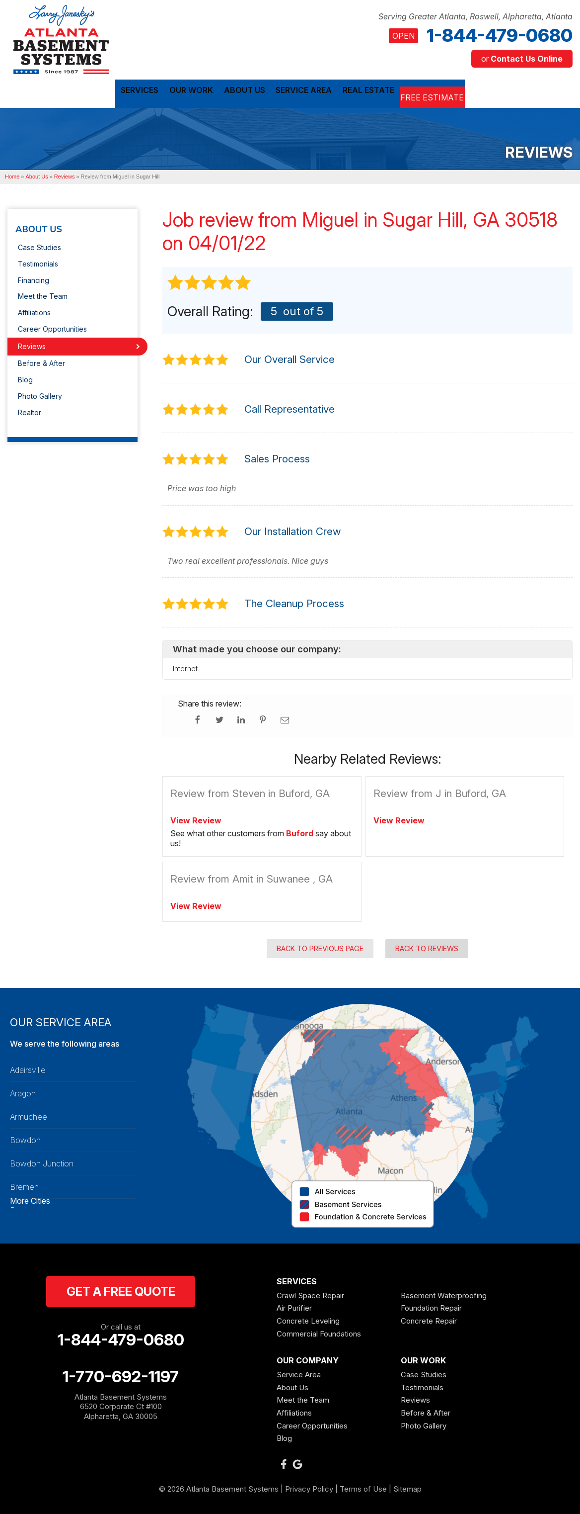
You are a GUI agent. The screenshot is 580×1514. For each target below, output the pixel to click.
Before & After (41, 361)
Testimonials (38, 261)
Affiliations (34, 310)
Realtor (29, 410)
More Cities (30, 1199)
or (522, 59)
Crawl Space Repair (310, 1293)
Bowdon (25, 1138)
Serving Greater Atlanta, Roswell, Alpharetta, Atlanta (475, 16)
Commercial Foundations (319, 1331)
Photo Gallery (40, 393)
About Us (38, 227)
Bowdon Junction (41, 1161)
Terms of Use (363, 1486)
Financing (33, 277)
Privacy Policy (309, 1486)
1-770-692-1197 (121, 1374)
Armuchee (28, 1114)
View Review (195, 818)
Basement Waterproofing (444, 1293)
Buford (299, 831)
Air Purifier (294, 1306)
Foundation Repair (431, 1306)
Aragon (23, 1091)
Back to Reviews (426, 946)
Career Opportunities (52, 326)
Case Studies (39, 245)
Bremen (24, 1184)
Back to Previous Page (320, 946)
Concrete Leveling (308, 1318)
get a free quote (121, 1289)
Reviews (32, 344)
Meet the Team (43, 294)
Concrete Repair (429, 1318)
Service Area (299, 1372)
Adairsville (28, 1067)
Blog (25, 377)
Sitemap (407, 1486)
